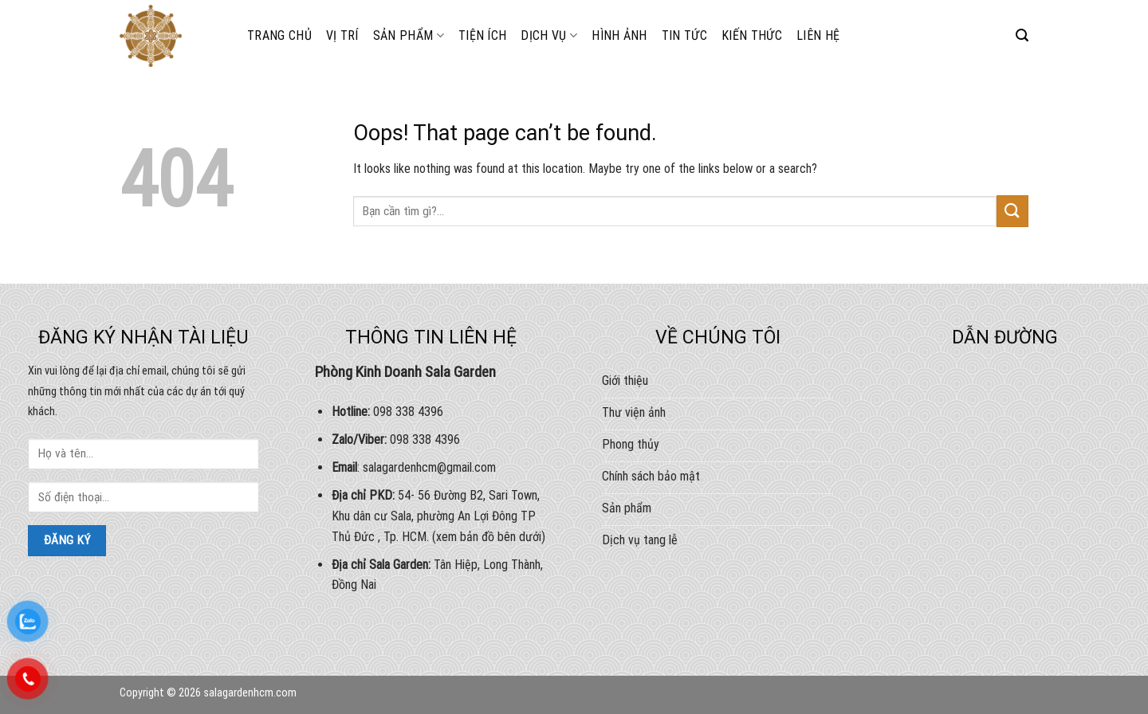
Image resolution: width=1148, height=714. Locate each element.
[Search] (1022, 35)
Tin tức (684, 35)
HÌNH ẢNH (619, 35)
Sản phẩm (408, 36)
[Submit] (1012, 210)
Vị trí (342, 35)
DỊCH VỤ (549, 36)
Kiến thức (751, 35)
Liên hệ (817, 35)
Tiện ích (482, 35)
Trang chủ (279, 35)
